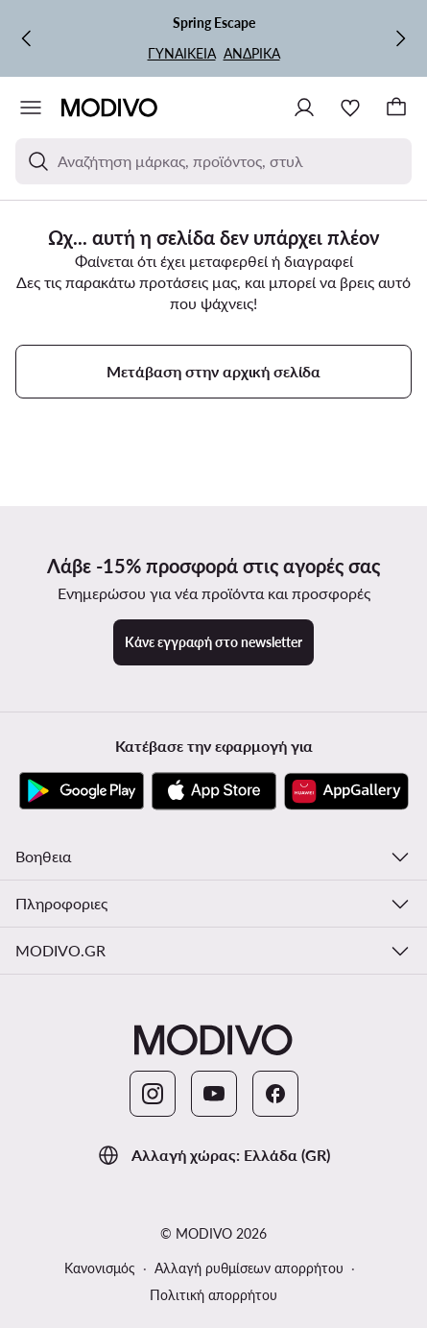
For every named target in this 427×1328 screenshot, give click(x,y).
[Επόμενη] (400, 38)
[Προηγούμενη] (27, 38)
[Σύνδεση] (304, 108)
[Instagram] (153, 1094)
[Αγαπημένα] (350, 108)
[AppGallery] (346, 791)
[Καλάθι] (396, 108)
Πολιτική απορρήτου (213, 1295)
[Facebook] (275, 1094)
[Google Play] (81, 791)
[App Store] (214, 791)
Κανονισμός (99, 1268)
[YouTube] (214, 1094)
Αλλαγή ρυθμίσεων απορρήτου (249, 1268)
